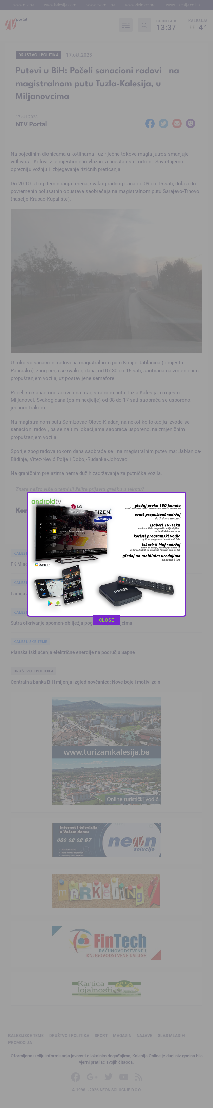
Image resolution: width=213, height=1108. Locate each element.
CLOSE (106, 426)
